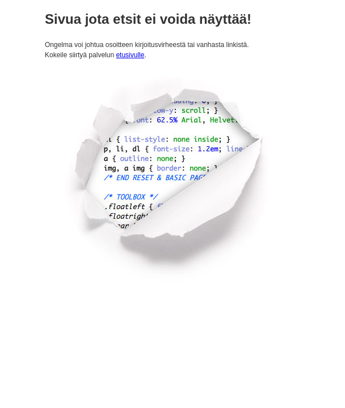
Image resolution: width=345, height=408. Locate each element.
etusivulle (130, 55)
